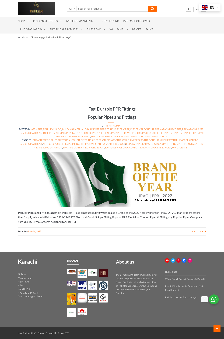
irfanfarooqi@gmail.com (30, 296)
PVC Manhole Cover (136, 20)
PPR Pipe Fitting (101, 133)
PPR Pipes (116, 133)
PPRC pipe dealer (72, 147)
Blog (58, 129)
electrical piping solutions (110, 140)
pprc (138, 133)
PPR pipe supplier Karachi (48, 147)
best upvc (49, 129)
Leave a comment (197, 231)
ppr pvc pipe (128, 133)
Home (25, 37)
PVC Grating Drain (32, 29)
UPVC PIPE (118, 136)
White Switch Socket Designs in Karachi (185, 279)
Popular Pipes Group (113, 143)
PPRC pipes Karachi (93, 147)
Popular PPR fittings (165, 143)
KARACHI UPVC (168, 129)
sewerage (77, 136)
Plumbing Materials (53, 133)
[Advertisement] (112, 73)
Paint (149, 29)
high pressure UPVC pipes (175, 140)
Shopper (42, 333)
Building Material (73, 129)
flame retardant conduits (144, 140)
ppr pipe (87, 133)
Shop (21, 20)
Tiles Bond (94, 29)
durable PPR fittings (45, 140)
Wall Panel (117, 29)
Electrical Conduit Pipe (144, 129)
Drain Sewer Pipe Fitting (99, 129)
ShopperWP (63, 333)
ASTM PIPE (36, 129)
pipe (179, 129)
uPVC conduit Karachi (136, 147)
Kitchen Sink (110, 20)
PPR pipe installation (190, 143)
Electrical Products (64, 29)
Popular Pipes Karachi (139, 143)
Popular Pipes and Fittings (112, 117)
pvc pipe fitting (189, 133)
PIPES (200, 129)
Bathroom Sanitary (79, 20)
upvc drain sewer (101, 136)
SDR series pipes (113, 147)
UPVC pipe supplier (161, 147)
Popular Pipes (74, 133)
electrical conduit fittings (75, 140)
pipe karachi (189, 129)
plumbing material (30, 133)
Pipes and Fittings (45, 20)
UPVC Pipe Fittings (156, 136)
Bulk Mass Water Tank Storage (180, 297)
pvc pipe (174, 133)
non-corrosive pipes (55, 143)
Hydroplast (171, 271)
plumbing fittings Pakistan (84, 143)
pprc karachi (150, 133)
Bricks (136, 29)
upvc (87, 136)
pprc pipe (164, 133)
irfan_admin (113, 125)
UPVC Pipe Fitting (134, 136)
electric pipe (122, 129)
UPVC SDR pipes (180, 147)
